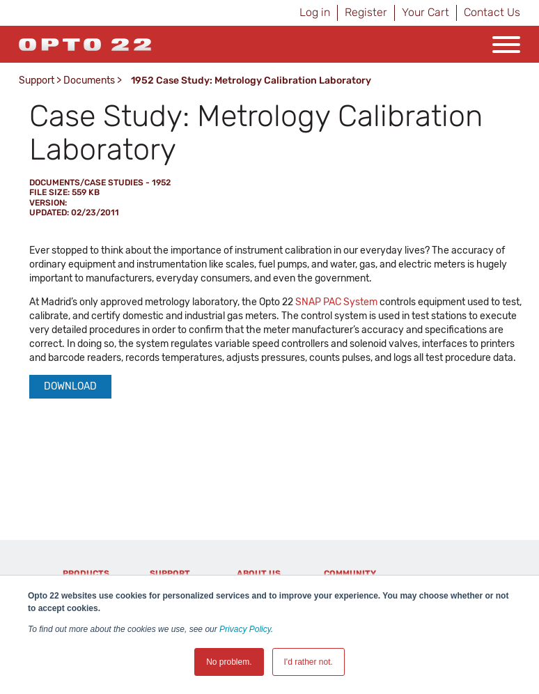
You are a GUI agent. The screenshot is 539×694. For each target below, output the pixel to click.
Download (70, 386)
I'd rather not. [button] (308, 662)
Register (366, 12)
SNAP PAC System (336, 302)
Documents (89, 80)
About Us (259, 573)
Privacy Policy (245, 629)
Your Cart (425, 12)
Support (36, 80)
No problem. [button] (228, 662)
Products (86, 573)
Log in (314, 12)
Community (350, 573)
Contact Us (492, 12)
